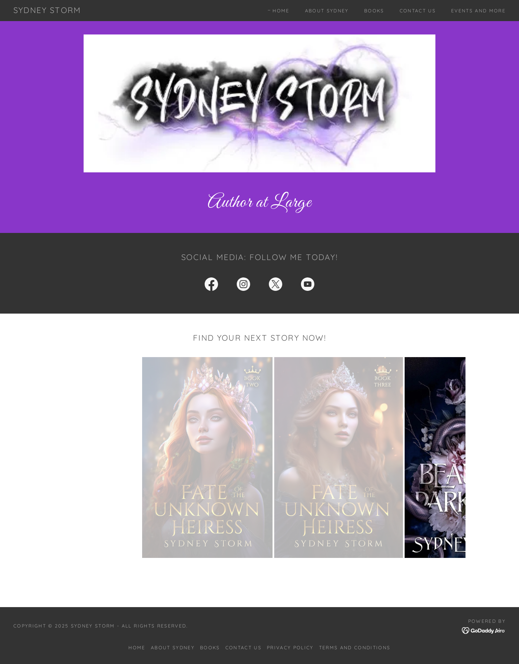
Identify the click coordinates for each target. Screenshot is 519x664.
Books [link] (374, 11)
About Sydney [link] (327, 11)
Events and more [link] (478, 11)
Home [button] (136, 648)
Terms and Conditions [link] (355, 648)
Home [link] (281, 11)
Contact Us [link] (418, 11)
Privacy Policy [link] (290, 648)
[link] (47, 11)
